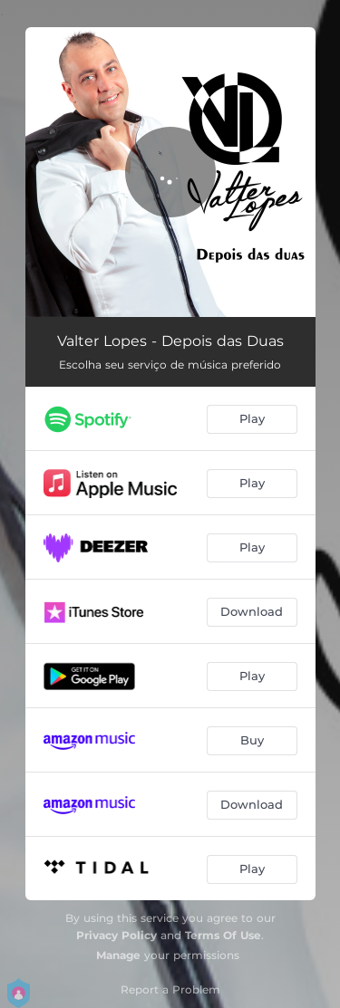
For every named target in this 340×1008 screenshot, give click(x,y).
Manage (118, 955)
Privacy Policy (116, 935)
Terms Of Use (223, 935)
